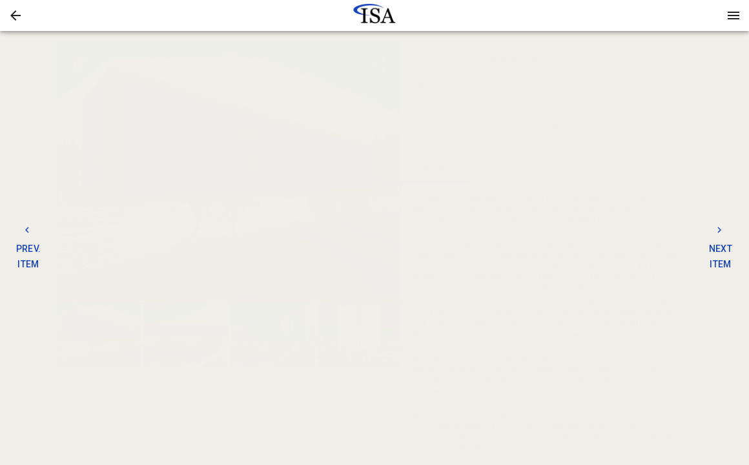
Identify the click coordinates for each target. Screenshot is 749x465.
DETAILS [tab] (438, 166)
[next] (392, 170)
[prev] (66, 170)
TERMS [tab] (583, 166)
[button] (15, 15)
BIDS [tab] (656, 166)
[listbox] (229, 170)
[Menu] (733, 15)
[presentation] (374, 15)
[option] (229, 170)
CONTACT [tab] (511, 166)
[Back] (15, 15)
